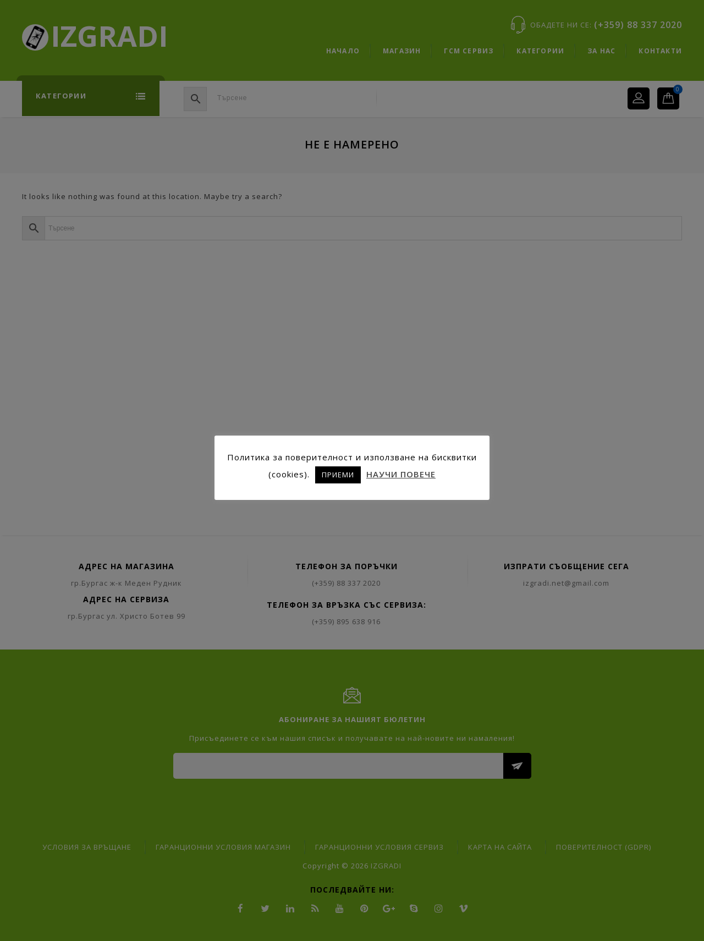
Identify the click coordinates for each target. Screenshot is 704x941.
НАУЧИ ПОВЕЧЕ (401, 474)
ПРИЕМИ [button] (338, 475)
